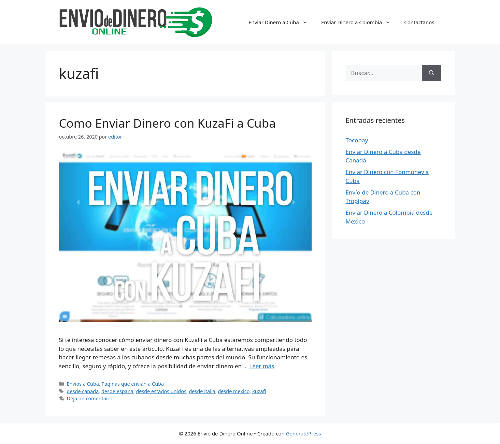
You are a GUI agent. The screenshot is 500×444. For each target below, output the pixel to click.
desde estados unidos (161, 391)
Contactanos (419, 22)
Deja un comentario (90, 398)
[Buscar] (431, 73)
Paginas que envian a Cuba (133, 384)
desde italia (202, 391)
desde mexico (233, 391)
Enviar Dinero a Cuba (281, 22)
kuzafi (259, 391)
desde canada (83, 391)
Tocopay (357, 140)
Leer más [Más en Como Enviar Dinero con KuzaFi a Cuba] (261, 366)
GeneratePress (303, 433)
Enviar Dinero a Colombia (359, 22)
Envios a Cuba (83, 384)
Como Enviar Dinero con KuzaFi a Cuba (167, 123)
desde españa (117, 391)
